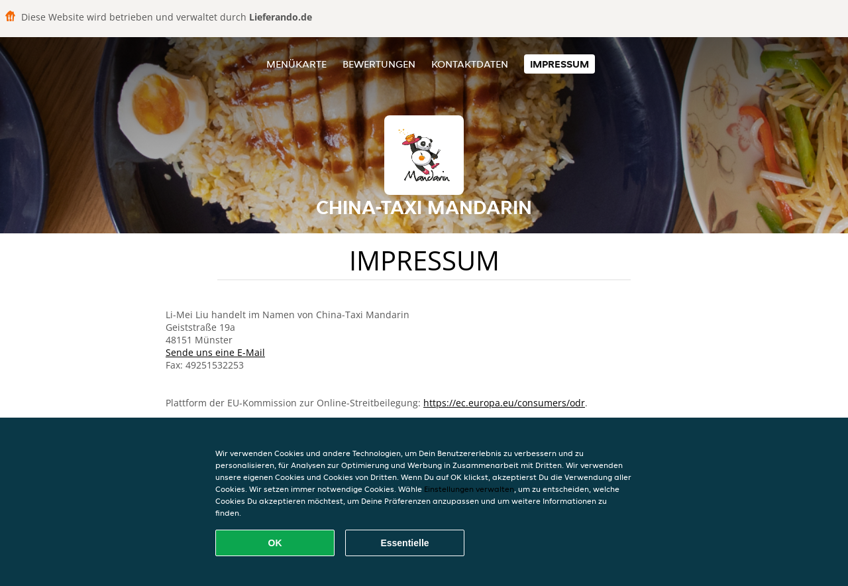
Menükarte (296, 64)
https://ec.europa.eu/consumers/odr (504, 402)
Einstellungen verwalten (469, 489)
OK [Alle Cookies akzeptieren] (275, 543)
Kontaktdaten (469, 64)
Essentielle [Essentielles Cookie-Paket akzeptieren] (404, 543)
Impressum (559, 64)
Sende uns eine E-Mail (215, 352)
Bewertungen (379, 64)
